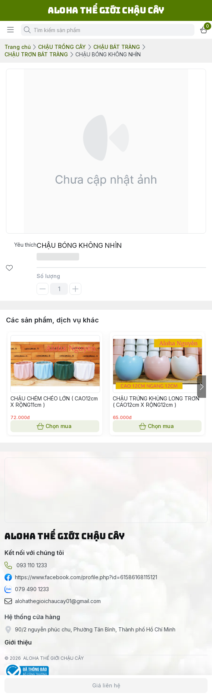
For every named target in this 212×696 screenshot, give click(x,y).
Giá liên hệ (106, 685)
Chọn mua (54, 426)
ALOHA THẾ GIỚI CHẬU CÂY (53, 658)
